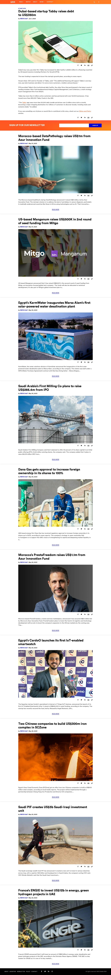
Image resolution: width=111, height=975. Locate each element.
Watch (28, 2)
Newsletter (21, 971)
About (35, 2)
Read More (55, 209)
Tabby (24, 102)
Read (21, 2)
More (41, 2)
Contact (50, 2)
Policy (28, 971)
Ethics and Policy (85, 111)
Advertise (13, 971)
